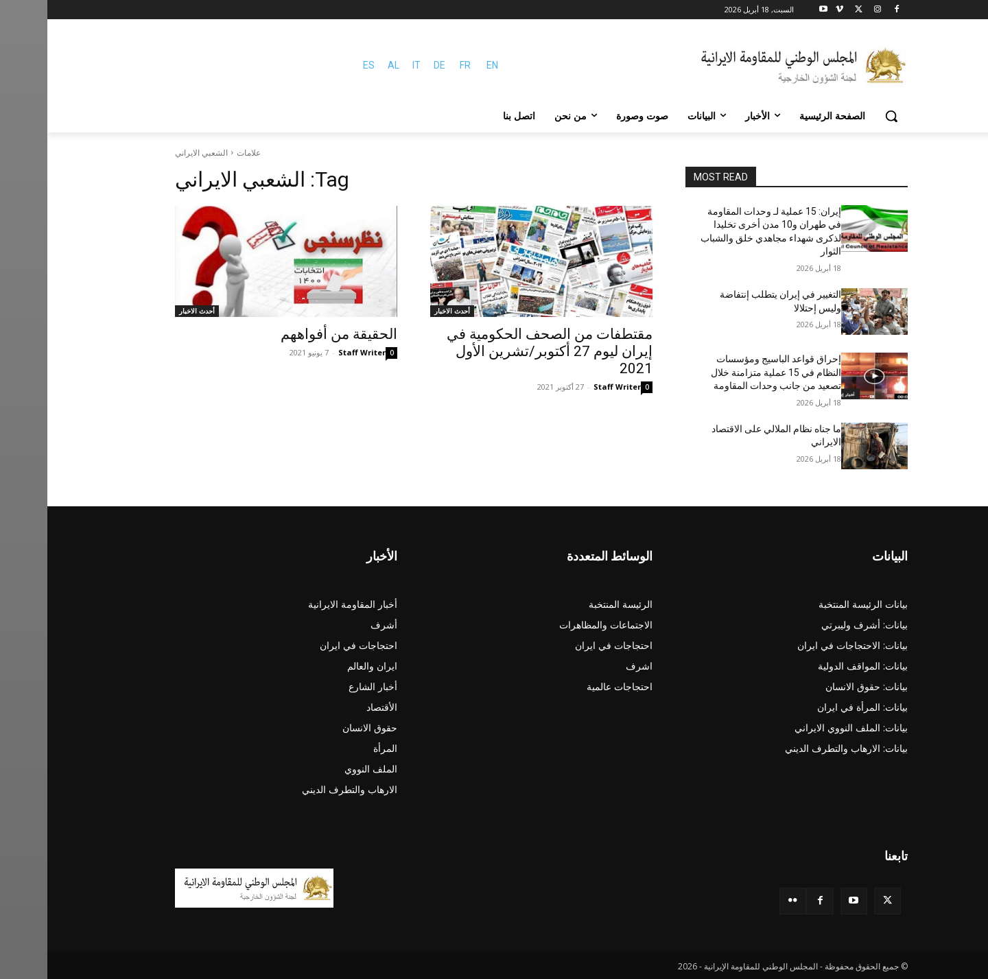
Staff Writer (569, 386)
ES (321, 65)
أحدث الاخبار (405, 311)
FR (417, 65)
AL (346, 65)
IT (369, 65)
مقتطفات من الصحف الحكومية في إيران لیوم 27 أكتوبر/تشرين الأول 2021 (502, 351)
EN (445, 65)
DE (392, 65)
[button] (843, 115)
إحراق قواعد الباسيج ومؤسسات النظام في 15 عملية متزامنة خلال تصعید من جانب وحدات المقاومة (728, 372)
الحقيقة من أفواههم (291, 334)
